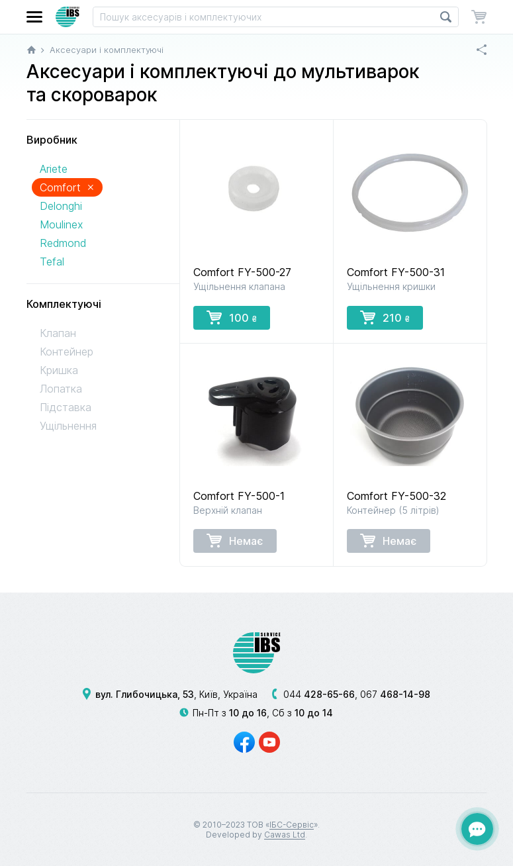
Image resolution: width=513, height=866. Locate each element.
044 (319, 694)
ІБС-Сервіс (291, 825)
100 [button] (232, 317)
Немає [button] (235, 540)
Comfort (67, 187)
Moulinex (61, 224)
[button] (34, 17)
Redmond (63, 243)
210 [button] (385, 317)
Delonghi (61, 206)
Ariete (54, 168)
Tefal (52, 261)
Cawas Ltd (284, 835)
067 (395, 694)
